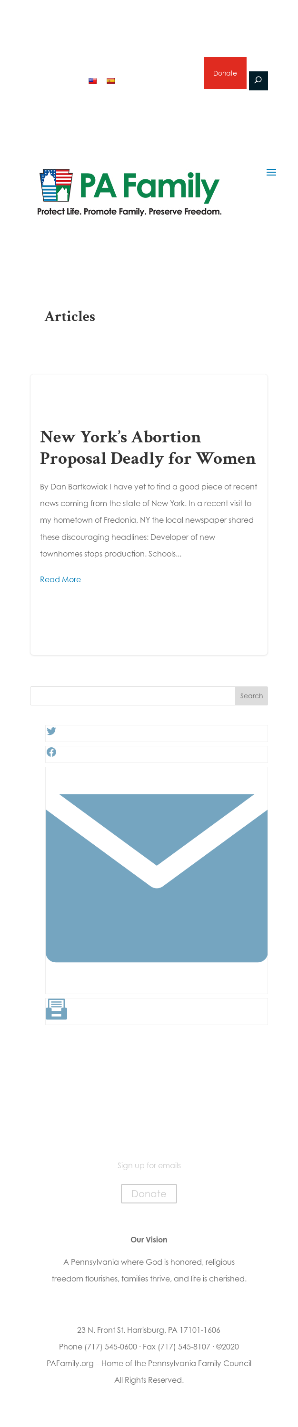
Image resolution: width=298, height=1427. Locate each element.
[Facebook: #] (51, 755)
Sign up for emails (158, 80)
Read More (60, 580)
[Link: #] (157, 986)
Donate (224, 73)
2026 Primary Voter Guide (90, 56)
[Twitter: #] (51, 734)
